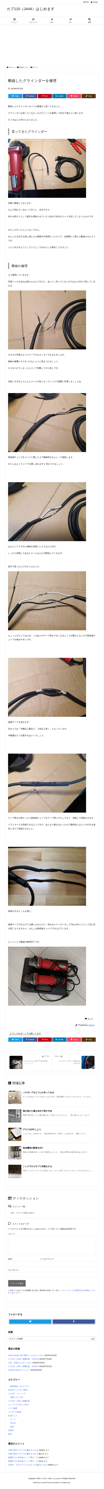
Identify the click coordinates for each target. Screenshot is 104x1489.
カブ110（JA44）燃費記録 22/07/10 (23, 1359)
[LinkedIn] (59, 96)
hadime (91, 1025)
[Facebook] (30, 96)
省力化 (13, 1423)
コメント (11, 1234)
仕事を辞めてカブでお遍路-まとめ (22, 1450)
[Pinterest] (45, 96)
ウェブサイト (13, 1270)
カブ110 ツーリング (17, 1394)
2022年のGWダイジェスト (19, 1370)
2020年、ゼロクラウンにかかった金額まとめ (26, 1465)
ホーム (11, 67)
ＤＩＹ (35, 67)
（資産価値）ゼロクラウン (19, 1386)
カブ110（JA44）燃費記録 (19, 1401)
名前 (10, 1259)
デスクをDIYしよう (32, 1129)
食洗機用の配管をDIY (33, 1148)
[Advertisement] (52, 44)
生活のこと (23, 67)
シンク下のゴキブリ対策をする (37, 1166)
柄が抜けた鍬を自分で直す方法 (37, 1111)
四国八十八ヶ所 (16, 1397)
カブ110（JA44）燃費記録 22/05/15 (23, 1366)
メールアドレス (47, 1259)
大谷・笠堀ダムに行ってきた (20, 1363)
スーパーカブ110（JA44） (19, 1405)
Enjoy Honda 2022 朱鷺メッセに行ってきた (26, 1355)
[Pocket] (74, 96)
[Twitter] (15, 96)
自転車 (11, 1430)
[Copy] (89, 96)
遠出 (10, 1434)
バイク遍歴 (12, 1408)
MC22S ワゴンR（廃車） (18, 1390)
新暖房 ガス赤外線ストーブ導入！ (22, 1457)
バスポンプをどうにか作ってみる (38, 1092)
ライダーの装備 (14, 1412)
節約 (12, 1427)
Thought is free (65, 1482)
